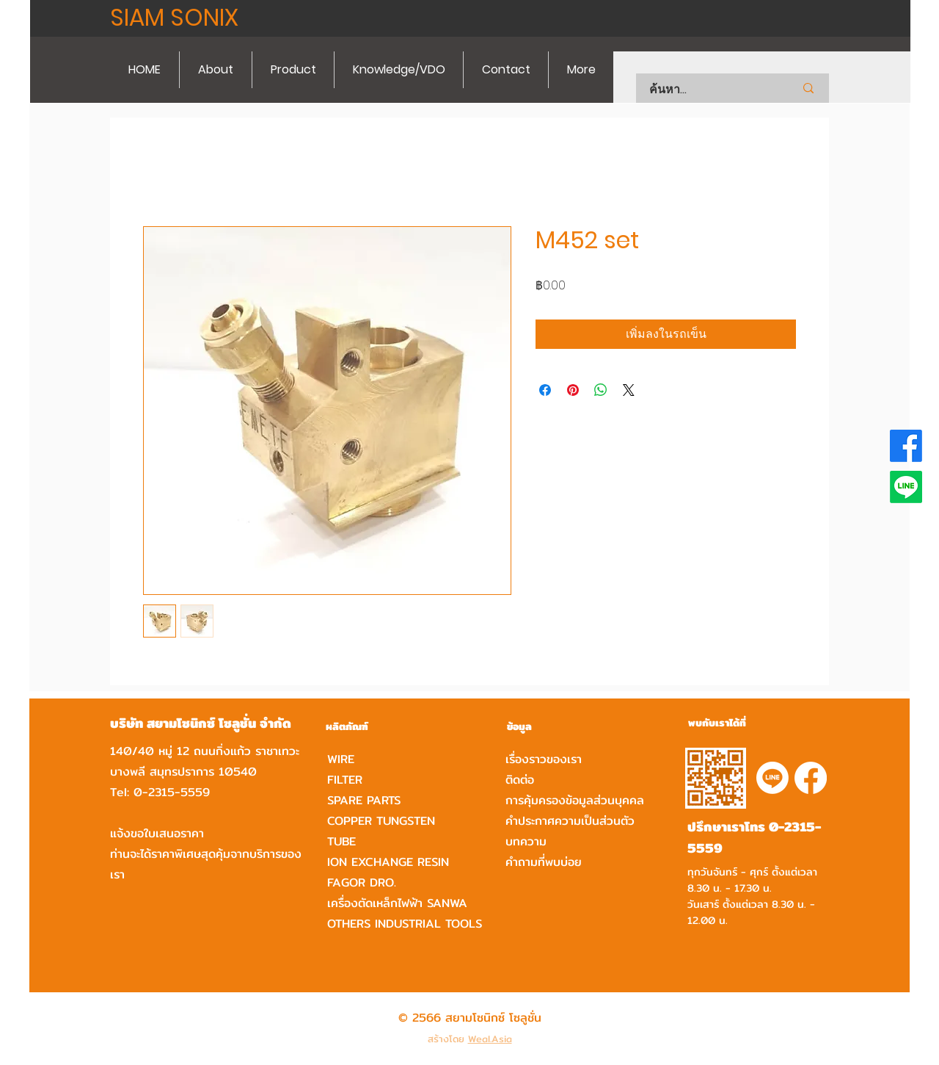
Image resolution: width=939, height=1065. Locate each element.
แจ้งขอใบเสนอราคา (157, 833)
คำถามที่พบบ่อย (543, 862)
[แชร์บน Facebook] (545, 390)
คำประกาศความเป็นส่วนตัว (570, 821)
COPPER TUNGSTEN (381, 821)
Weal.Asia (490, 1038)
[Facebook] (906, 446)
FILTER (344, 779)
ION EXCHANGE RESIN (388, 862)
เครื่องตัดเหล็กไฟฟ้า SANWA (397, 903)
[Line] (906, 487)
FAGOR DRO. (361, 882)
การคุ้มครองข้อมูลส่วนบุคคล (574, 800)
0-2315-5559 (172, 792)
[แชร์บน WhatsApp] (601, 390)
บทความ (526, 841)
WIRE (340, 759)
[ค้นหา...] (703, 89)
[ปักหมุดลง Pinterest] (573, 390)
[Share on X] (628, 390)
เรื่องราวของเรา (543, 759)
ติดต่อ (519, 779)
